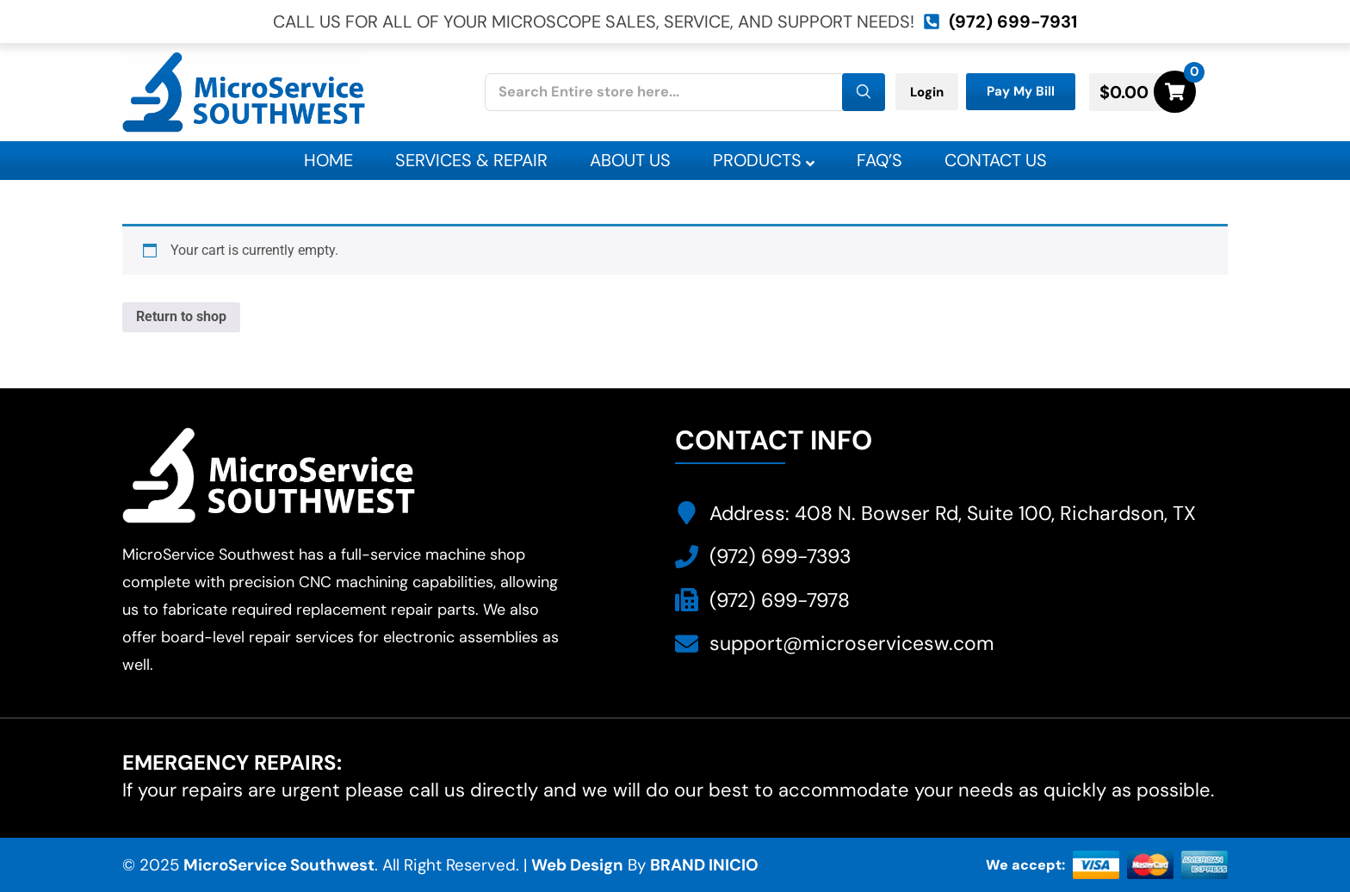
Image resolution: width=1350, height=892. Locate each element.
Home (328, 160)
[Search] (863, 92)
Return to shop (181, 316)
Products (763, 160)
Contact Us (995, 160)
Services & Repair (471, 160)
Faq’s (879, 160)
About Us (630, 160)
